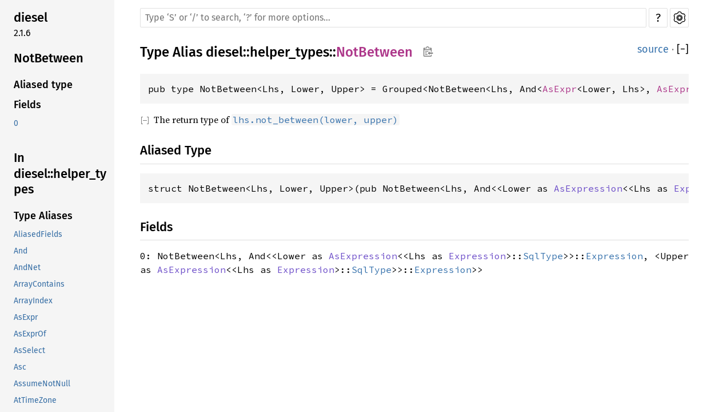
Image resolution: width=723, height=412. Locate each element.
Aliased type (43, 84)
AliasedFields (38, 234)
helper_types (289, 52)
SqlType (543, 256)
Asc (20, 367)
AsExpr (26, 317)
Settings (679, 17)
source (653, 49)
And (20, 251)
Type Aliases (43, 215)
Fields (27, 104)
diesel (30, 17)
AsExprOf (30, 334)
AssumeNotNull (42, 384)
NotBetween (48, 58)
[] (683, 49)
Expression (477, 256)
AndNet (27, 267)
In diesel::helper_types (60, 173)
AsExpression (588, 188)
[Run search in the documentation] (393, 17)
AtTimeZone (35, 400)
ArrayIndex (33, 301)
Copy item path (427, 51)
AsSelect (29, 350)
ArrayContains (39, 284)
